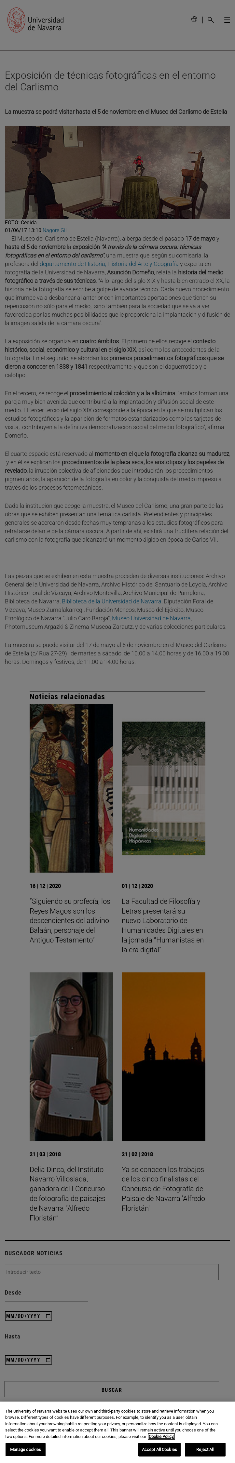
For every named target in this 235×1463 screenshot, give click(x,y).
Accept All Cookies (159, 1449)
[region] (117, 1432)
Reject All (205, 1449)
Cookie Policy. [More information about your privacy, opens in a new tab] (161, 1436)
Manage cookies (25, 1449)
